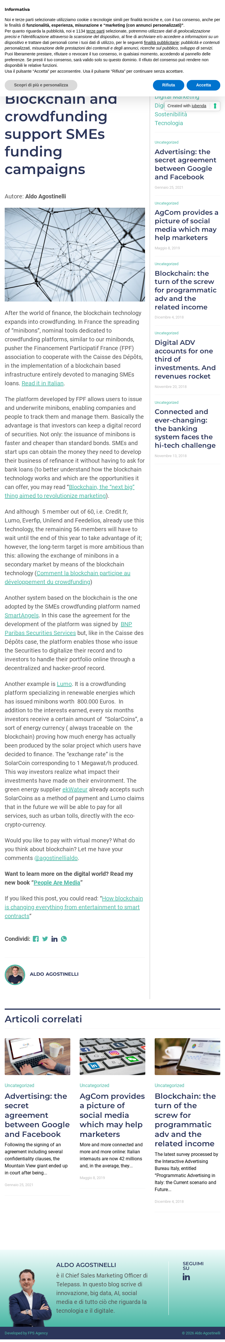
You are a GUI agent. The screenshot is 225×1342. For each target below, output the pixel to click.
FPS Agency (38, 1335)
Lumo (64, 686)
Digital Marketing (177, 99)
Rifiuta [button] (168, 85)
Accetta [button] (203, 85)
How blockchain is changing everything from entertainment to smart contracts (74, 909)
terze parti (95, 31)
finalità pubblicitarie (161, 42)
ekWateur (75, 791)
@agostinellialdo (56, 860)
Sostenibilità (171, 116)
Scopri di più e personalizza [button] (41, 85)
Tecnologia (169, 125)
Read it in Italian (43, 385)
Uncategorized (166, 145)
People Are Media (57, 884)
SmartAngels (22, 617)
